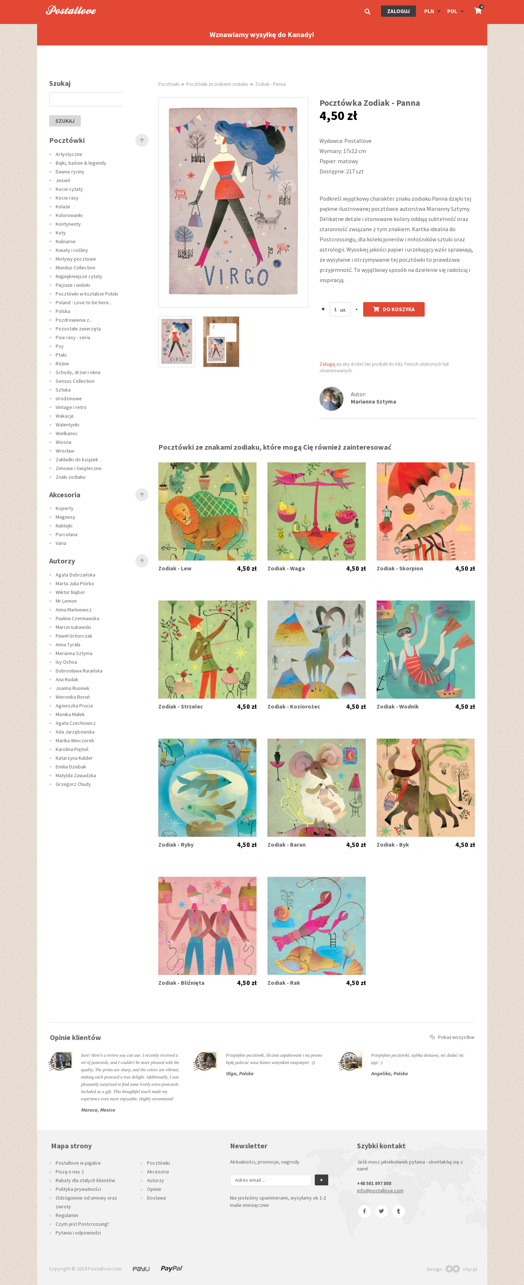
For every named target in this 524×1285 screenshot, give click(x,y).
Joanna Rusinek (73, 688)
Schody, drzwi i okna (78, 372)
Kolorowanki (69, 215)
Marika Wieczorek (75, 740)
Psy (60, 346)
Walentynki (67, 424)
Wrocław (65, 450)
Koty (61, 232)
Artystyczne (69, 154)
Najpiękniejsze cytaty (79, 276)
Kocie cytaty (69, 189)
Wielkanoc (67, 433)
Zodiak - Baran (286, 844)
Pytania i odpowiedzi (78, 1232)
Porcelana (67, 534)
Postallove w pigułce (78, 1163)
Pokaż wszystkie (452, 1037)
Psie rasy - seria (73, 337)
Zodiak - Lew (174, 568)
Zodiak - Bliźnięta (181, 982)
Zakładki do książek (77, 459)
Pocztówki (168, 84)
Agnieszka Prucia (74, 705)
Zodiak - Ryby (176, 844)
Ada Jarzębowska (75, 731)
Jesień (63, 180)
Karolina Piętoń (72, 749)
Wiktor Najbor (70, 592)
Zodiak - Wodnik (398, 706)
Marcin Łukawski (73, 627)
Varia (61, 543)
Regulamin (67, 1215)
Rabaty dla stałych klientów (85, 1180)
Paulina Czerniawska (77, 618)
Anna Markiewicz (74, 609)
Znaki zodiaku (71, 477)
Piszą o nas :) (70, 1171)
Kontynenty (68, 224)
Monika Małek (70, 714)
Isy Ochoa (66, 662)
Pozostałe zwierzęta (78, 328)
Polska (63, 311)
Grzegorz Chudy (73, 784)
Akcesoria (158, 1171)
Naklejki (64, 525)
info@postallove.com (380, 1190)
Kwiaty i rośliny (72, 250)
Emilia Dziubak (71, 766)
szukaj (65, 120)
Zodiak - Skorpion (400, 568)
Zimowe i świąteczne (79, 468)
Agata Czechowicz (76, 723)
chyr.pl (461, 1269)
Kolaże (63, 206)
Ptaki (61, 355)
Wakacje (65, 416)
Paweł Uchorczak (74, 636)
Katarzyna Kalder (74, 758)
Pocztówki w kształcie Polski (87, 293)
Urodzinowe (69, 398)
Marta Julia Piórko (75, 583)
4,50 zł (247, 568)
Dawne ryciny (70, 171)
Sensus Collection (75, 381)
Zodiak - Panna (270, 84)
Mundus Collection (75, 267)
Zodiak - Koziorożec (293, 706)
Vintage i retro (71, 407)
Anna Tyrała (68, 644)
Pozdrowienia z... (74, 320)
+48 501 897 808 (374, 1183)
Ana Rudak (67, 679)
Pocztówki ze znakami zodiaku (217, 84)
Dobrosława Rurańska (79, 670)
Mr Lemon (66, 601)
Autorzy (155, 1180)
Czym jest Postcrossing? (82, 1224)
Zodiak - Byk (393, 844)
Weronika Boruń (73, 697)
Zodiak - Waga (286, 568)
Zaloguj (398, 11)
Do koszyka (394, 309)
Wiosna (63, 442)
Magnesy (65, 517)
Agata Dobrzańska (75, 574)
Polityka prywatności (78, 1189)
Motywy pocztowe (76, 259)
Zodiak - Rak (283, 982)
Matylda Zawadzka (76, 775)
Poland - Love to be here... (84, 302)
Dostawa (156, 1197)
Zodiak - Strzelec (180, 706)
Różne (62, 363)
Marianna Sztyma (74, 653)
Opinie (154, 1189)
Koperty (65, 508)
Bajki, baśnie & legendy (81, 163)
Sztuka (63, 389)
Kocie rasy (67, 197)
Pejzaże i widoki (73, 285)
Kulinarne (66, 241)
